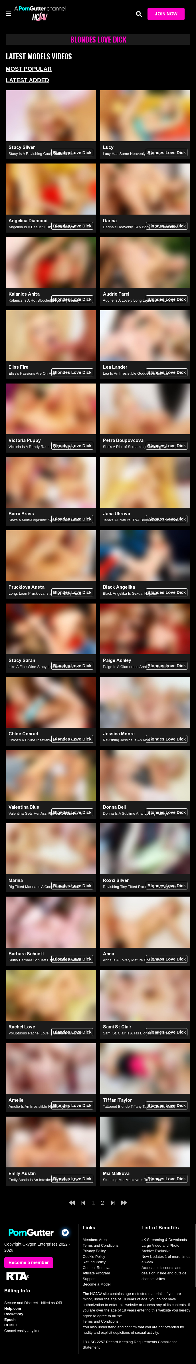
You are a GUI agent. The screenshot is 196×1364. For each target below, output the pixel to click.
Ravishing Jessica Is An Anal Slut (130, 740)
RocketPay (13, 1314)
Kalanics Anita (24, 294)
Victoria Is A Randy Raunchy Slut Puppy (41, 447)
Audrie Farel (116, 294)
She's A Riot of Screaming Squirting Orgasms (140, 447)
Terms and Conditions (101, 1245)
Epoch (10, 1319)
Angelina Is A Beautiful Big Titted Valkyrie (42, 227)
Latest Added (27, 80)
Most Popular (29, 69)
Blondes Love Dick (72, 152)
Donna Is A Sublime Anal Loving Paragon (137, 813)
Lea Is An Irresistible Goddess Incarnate (136, 373)
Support (89, 1279)
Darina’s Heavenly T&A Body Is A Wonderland (141, 227)
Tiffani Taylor (117, 1100)
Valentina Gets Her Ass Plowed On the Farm (45, 813)
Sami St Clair (117, 1027)
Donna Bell (114, 807)
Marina (16, 880)
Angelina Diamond (28, 220)
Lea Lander (115, 367)
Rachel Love (22, 1027)
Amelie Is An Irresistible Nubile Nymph (40, 1106)
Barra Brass (21, 513)
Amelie (16, 1100)
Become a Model (97, 1284)
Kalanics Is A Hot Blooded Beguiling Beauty (44, 300)
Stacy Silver (22, 147)
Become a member (29, 1262)
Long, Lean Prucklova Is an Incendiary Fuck (45, 593)
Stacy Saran (22, 660)
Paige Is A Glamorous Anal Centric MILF (136, 667)
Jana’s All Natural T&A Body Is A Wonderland (140, 520)
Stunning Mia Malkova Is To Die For (132, 1180)
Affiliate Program (96, 1273)
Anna (108, 954)
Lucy (108, 147)
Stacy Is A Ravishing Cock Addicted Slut (41, 154)
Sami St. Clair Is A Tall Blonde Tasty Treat (137, 1033)
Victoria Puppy (25, 440)
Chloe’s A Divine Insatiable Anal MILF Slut (43, 740)
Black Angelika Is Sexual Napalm (130, 593)
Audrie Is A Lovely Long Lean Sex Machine (138, 300)
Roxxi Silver (116, 880)
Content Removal (97, 1268)
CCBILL (11, 1325)
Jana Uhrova (116, 513)
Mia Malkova (116, 1173)
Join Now (166, 14)
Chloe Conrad (23, 734)
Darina (110, 220)
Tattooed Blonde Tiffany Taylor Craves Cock (139, 1106)
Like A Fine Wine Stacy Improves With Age (44, 667)
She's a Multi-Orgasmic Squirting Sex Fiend (44, 520)
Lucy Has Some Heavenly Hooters (131, 154)
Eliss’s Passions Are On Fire (32, 373)
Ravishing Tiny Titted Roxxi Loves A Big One (139, 887)
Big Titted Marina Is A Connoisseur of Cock (44, 887)
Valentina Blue (24, 807)
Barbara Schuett (26, 954)
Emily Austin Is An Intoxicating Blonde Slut (43, 1180)
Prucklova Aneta (27, 587)
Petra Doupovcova (123, 440)
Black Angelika (119, 587)
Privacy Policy (94, 1251)
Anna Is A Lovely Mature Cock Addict (133, 960)
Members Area (95, 1240)
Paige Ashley (117, 660)
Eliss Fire (18, 367)
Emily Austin (22, 1173)
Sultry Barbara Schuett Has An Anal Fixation (45, 960)
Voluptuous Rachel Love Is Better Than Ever (45, 1033)
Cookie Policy (94, 1256)
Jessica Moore (119, 734)
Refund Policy (94, 1262)
